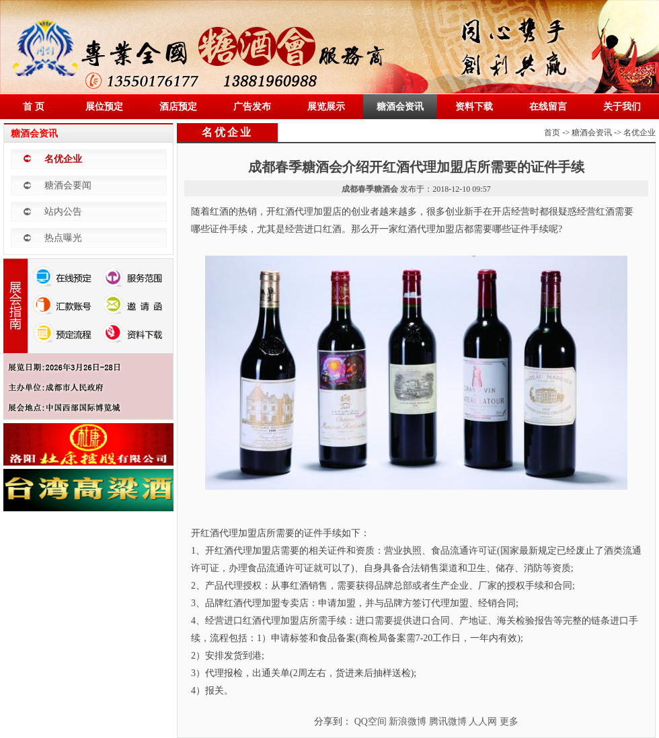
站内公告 (63, 212)
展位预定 (104, 107)
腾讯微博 (448, 721)
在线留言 (548, 107)
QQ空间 (370, 721)
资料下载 (474, 107)
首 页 (33, 107)
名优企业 (63, 159)
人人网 (483, 721)
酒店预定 (178, 107)
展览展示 (326, 107)
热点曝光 (63, 238)
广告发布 (252, 107)
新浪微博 (407, 721)
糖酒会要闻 (67, 185)
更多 (509, 721)
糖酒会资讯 (400, 107)
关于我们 (622, 107)
